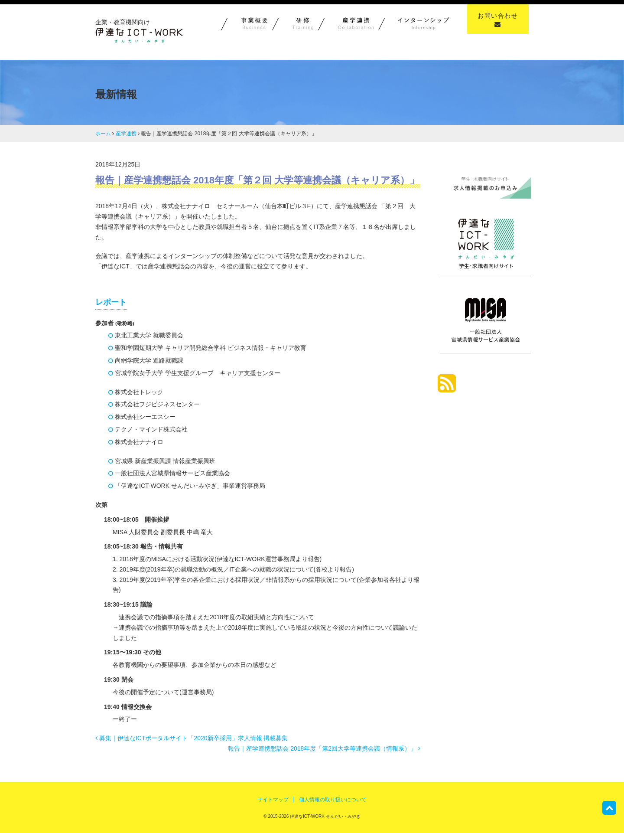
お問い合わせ (498, 19)
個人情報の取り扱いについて (333, 800)
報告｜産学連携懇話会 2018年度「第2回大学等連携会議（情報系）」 (324, 748)
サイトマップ (273, 800)
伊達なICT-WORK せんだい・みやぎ (325, 816)
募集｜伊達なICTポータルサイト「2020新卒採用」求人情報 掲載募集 (191, 738)
